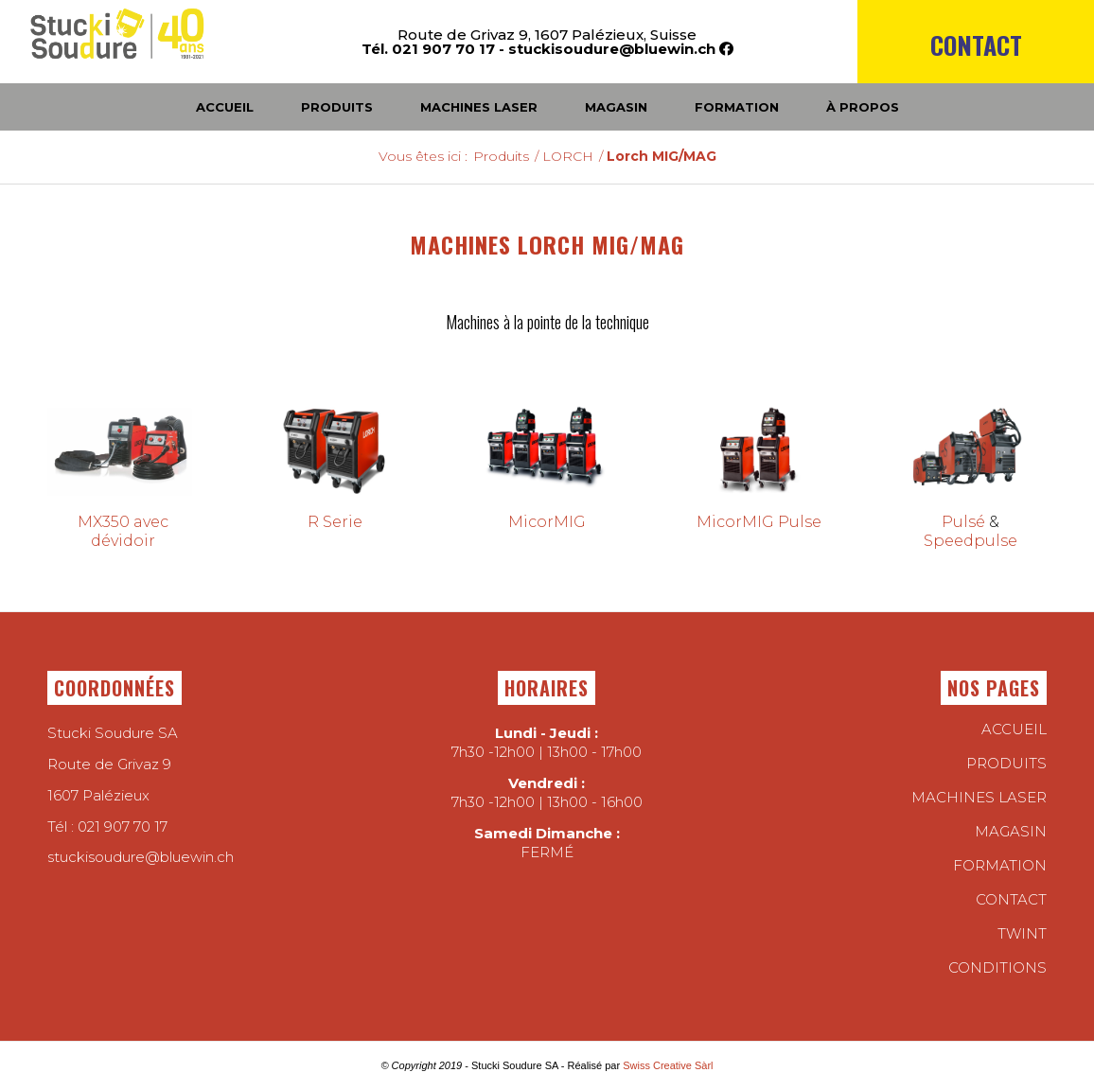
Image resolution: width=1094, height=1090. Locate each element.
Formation (1000, 865)
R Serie (335, 522)
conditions (997, 967)
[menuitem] (975, 77)
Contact (976, 44)
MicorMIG (547, 522)
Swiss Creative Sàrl (668, 1065)
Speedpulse (970, 541)
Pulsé (963, 522)
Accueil (1014, 729)
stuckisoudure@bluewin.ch (611, 49)
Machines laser (979, 797)
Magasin (1011, 831)
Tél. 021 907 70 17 (428, 49)
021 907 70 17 (123, 826)
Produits (1006, 763)
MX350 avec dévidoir (123, 531)
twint (1022, 933)
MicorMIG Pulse (759, 522)
